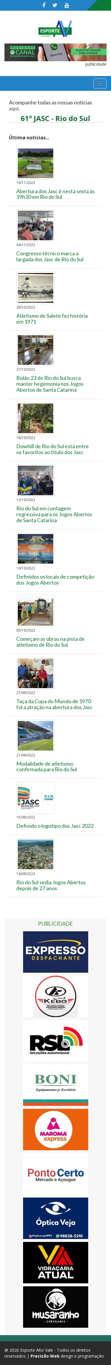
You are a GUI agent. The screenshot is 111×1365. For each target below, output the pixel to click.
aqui (14, 108)
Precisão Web (44, 1356)
